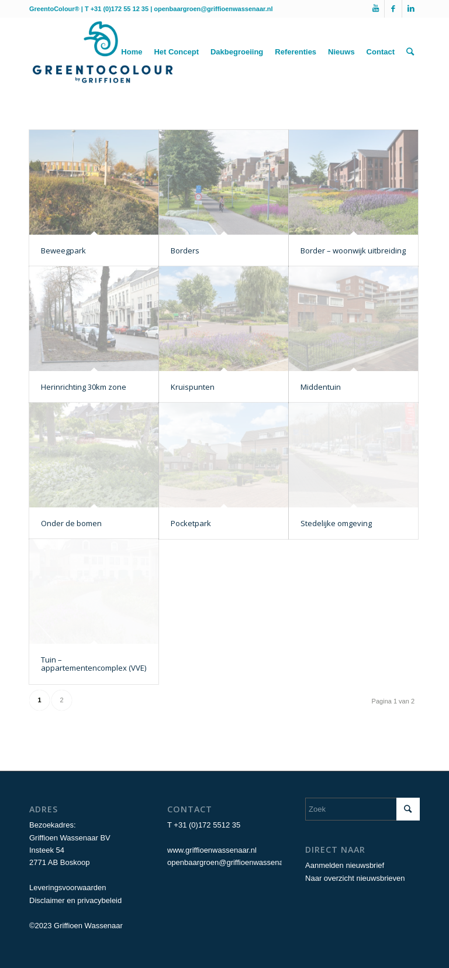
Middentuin (321, 387)
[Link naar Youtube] (375, 9)
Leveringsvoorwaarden (67, 887)
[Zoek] (410, 52)
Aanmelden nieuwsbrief (344, 865)
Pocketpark (191, 523)
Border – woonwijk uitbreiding (353, 250)
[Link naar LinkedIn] (411, 9)
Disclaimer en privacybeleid (75, 900)
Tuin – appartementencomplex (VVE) (93, 663)
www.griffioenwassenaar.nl (212, 850)
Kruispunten (193, 387)
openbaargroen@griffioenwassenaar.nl (213, 8)
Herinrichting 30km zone (83, 387)
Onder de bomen (71, 523)
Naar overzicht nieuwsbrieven (355, 878)
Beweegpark (63, 250)
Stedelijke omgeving (336, 523)
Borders (185, 250)
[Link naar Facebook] (393, 9)
